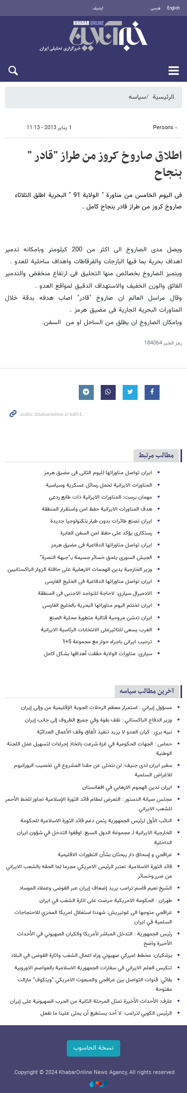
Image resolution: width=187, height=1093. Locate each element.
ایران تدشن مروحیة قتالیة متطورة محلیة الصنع (100, 618)
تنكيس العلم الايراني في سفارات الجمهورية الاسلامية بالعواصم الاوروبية (93, 968)
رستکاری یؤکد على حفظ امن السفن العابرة (106, 533)
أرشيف (98, 8)
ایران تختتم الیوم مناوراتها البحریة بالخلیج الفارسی (97, 605)
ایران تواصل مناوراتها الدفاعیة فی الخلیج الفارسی (98, 581)
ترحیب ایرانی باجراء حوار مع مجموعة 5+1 (107, 642)
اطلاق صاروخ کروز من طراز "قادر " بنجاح (104, 164)
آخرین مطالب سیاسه (147, 691)
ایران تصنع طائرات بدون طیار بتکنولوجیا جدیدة (101, 521)
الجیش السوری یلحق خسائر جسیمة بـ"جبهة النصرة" (96, 557)
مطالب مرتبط (156, 455)
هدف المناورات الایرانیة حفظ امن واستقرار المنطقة (97, 509)
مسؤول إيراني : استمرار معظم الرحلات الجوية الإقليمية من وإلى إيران (96, 708)
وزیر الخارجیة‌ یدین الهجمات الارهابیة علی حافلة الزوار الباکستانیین (79, 569)
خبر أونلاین (93, 37)
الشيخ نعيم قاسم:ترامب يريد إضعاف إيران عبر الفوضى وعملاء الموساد (95, 888)
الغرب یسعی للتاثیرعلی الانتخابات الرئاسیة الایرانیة (96, 630)
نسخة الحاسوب (93, 1048)
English (173, 8)
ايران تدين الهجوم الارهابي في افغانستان (127, 787)
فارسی (156, 8)
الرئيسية (163, 97)
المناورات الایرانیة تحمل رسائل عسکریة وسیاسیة (99, 485)
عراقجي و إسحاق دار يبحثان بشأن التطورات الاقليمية (115, 855)
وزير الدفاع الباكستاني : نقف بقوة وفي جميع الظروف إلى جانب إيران (98, 720)
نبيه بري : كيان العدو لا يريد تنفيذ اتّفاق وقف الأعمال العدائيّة (104, 732)
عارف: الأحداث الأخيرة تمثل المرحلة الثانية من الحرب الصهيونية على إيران (91, 1001)
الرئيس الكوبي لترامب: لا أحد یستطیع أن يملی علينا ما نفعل (106, 1013)
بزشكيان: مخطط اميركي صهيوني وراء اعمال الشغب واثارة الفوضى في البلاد (91, 955)
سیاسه (137, 97)
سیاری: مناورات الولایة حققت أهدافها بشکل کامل (98, 654)
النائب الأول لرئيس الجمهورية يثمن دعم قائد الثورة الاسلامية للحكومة (96, 821)
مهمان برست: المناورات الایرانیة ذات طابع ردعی (100, 497)
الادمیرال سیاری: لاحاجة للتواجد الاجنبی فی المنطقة (95, 593)
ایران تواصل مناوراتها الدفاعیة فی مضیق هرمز (101, 545)
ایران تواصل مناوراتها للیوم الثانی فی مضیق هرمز (98, 473)
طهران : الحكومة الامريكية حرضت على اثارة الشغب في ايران (105, 901)
